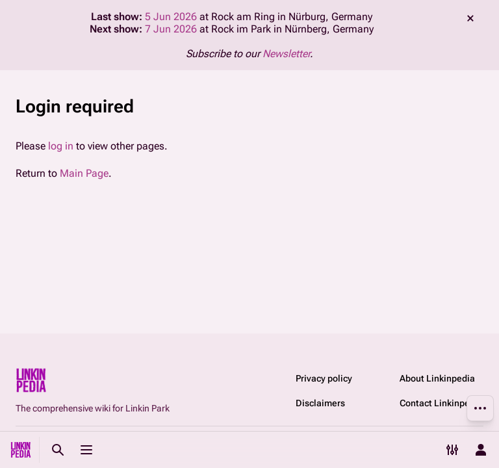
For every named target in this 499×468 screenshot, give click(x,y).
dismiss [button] (470, 18)
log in (60, 146)
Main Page (84, 173)
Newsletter (286, 53)
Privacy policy (324, 378)
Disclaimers (320, 403)
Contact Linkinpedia (441, 403)
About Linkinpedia (437, 378)
